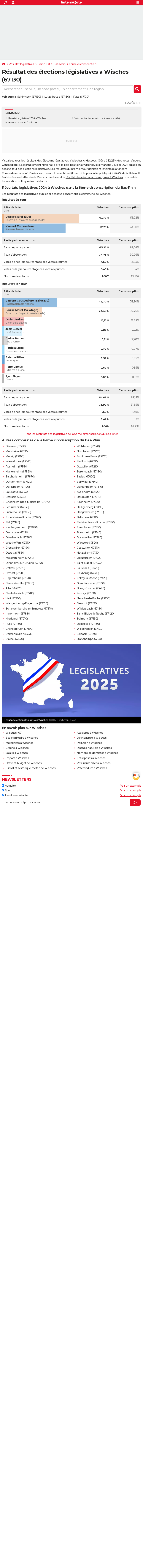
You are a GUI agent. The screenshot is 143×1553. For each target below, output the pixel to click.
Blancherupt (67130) (89, 639)
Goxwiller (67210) (87, 466)
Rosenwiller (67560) (89, 537)
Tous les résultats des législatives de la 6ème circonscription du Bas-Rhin (71, 434)
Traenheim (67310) (89, 527)
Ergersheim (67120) (18, 578)
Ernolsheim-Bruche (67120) (23, 517)
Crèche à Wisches (17, 748)
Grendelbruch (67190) (19, 628)
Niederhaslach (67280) (20, 593)
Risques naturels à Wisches (94, 748)
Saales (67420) (86, 476)
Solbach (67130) (87, 634)
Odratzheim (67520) (89, 558)
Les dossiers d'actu (15, 795)
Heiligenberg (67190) (90, 507)
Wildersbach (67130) (90, 608)
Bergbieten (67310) (89, 497)
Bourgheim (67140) (89, 532)
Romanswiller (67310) (19, 634)
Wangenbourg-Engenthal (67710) (27, 603)
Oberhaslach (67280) (19, 537)
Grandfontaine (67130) (91, 583)
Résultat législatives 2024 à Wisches (27, 118)
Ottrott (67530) (15, 552)
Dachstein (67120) (17, 532)
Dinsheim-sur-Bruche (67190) (25, 563)
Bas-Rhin (59, 64)
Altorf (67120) (14, 588)
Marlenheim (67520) (18, 471)
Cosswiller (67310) (88, 547)
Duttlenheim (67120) (19, 481)
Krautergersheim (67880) (22, 527)
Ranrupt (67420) (87, 603)
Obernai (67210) (16, 446)
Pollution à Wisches (89, 743)
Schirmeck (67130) (29, 96)
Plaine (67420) (15, 639)
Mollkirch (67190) (87, 461)
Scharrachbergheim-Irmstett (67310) (29, 608)
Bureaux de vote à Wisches (22, 122)
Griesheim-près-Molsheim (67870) (28, 502)
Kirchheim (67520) (88, 502)
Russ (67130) (81, 96)
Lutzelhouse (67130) (57, 96)
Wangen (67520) (87, 542)
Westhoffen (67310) (18, 542)
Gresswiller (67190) (18, 547)
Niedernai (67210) (17, 618)
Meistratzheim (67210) (20, 558)
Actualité (9, 785)
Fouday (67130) (86, 593)
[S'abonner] (71, 802)
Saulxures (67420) (88, 568)
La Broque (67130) (17, 492)
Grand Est (44, 64)
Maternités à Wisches (19, 743)
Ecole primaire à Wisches (22, 737)
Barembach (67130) (89, 471)
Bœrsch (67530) (16, 497)
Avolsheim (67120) (88, 492)
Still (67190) (13, 522)
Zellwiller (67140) (87, 481)
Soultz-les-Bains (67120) (92, 456)
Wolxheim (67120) (88, 446)
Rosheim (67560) (17, 466)
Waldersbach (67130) (90, 628)
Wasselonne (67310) (18, 461)
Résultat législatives (21, 64)
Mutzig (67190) (15, 456)
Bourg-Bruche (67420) (91, 588)
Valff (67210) (13, 598)
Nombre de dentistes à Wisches (97, 753)
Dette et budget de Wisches (24, 763)
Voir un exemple (130, 785)
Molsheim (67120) (17, 451)
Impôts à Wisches (17, 758)
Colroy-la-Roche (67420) (92, 578)
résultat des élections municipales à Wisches (94, 177)
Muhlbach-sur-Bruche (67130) (96, 522)
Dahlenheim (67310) (90, 486)
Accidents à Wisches (90, 732)
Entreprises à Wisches (91, 758)
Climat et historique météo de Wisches (31, 768)
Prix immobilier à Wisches (94, 763)
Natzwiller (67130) (88, 552)
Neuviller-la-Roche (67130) (93, 598)
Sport (7, 790)
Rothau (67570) (15, 568)
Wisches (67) (14, 732)
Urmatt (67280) (15, 573)
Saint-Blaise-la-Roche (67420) (95, 613)
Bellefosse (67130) (88, 623)
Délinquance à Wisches (92, 737)
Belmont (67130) (87, 618)
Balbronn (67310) (87, 517)
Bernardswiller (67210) (20, 583)
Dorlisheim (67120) (18, 486)
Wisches (78, 118)
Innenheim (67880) (18, 613)
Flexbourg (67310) (88, 573)
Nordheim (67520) (88, 451)
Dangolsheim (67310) (90, 512)
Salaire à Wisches (17, 753)
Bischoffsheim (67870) (20, 476)
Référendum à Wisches (92, 768)
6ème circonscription (82, 64)
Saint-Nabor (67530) (89, 563)
